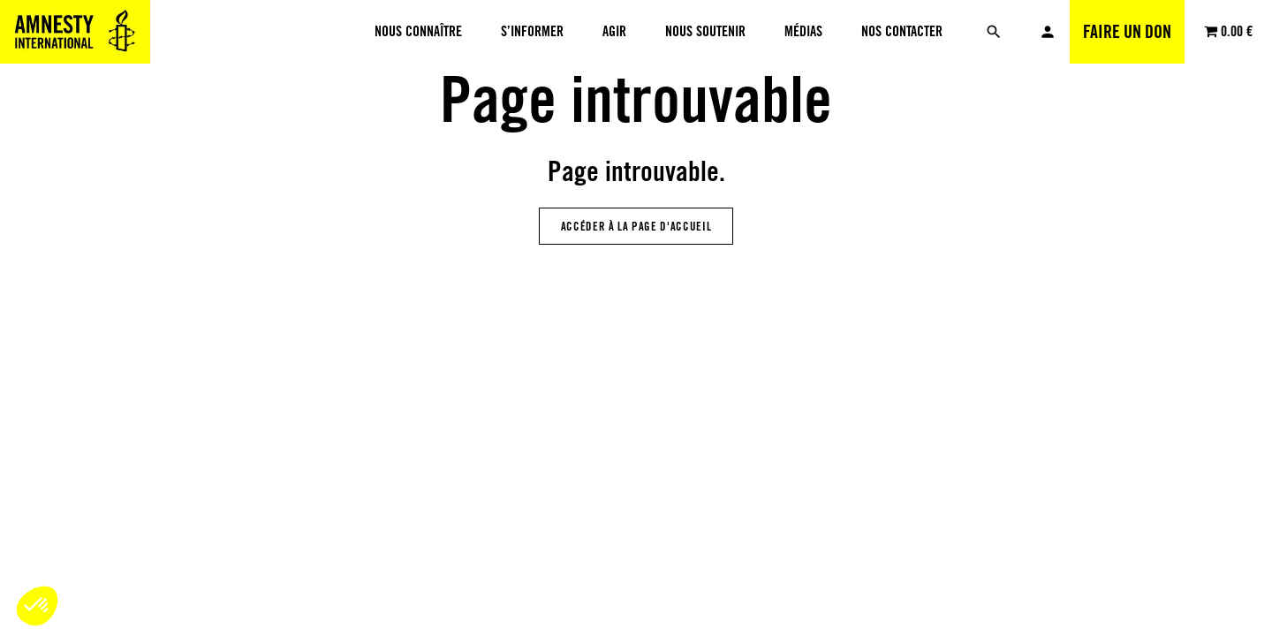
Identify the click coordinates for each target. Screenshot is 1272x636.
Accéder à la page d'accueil (636, 226)
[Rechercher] (994, 32)
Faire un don (1127, 31)
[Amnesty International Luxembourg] (75, 32)
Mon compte (1048, 32)
